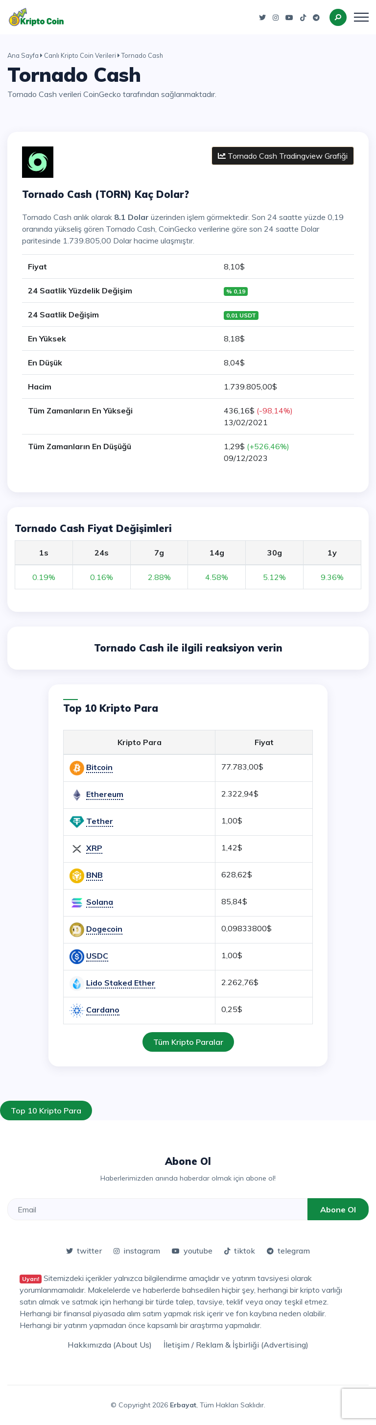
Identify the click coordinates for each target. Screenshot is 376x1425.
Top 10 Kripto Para (46, 1110)
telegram (288, 1251)
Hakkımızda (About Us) (110, 1345)
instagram (137, 1251)
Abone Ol (338, 1209)
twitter (84, 1251)
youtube (192, 1251)
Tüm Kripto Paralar (188, 1042)
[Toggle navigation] (361, 17)
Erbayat (183, 1405)
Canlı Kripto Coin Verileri (80, 55)
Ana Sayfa (23, 55)
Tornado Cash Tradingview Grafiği (283, 156)
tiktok (239, 1251)
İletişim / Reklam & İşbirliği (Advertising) (236, 1345)
